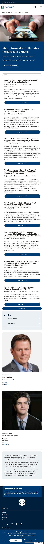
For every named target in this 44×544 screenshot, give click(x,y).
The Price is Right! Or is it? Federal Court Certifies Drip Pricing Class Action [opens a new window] (20, 204)
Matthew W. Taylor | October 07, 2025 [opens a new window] (14, 238)
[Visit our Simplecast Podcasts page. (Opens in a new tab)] (22, 523)
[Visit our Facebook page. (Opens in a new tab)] (4, 523)
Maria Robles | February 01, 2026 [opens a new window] (13, 113)
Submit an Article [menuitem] (10, 65)
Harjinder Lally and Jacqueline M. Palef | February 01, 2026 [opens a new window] (20, 176)
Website (6, 384)
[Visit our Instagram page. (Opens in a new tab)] (18, 523)
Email (5, 382)
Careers (4, 517)
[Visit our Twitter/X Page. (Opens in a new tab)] (13, 523)
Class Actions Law (18, 12)
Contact (4, 514)
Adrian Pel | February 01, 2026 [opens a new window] (12, 143)
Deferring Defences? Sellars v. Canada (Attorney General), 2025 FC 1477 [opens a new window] (19, 288)
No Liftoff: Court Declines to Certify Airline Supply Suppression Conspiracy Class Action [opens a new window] (21, 140)
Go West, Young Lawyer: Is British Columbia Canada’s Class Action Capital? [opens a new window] (21, 81)
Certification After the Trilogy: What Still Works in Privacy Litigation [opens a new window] (19, 110)
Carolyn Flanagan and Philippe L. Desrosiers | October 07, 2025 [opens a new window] (21, 291)
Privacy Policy (6, 527)
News (3, 520)
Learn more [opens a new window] (22, 102)
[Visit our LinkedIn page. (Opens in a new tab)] (9, 523)
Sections (10, 12)
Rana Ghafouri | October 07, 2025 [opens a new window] (13, 267)
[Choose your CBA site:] (22, 2)
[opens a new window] (22, 94)
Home (3, 12)
